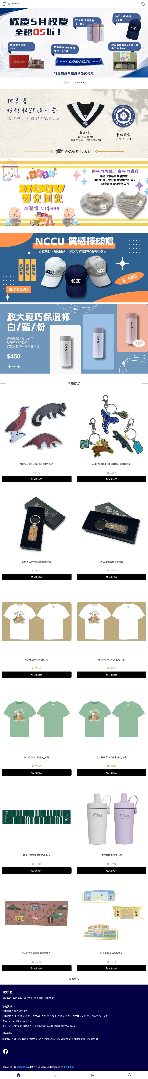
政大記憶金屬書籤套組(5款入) (36, 953)
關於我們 (6, 998)
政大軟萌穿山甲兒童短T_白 (111, 659)
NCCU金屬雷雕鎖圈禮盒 (111, 561)
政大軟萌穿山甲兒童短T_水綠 (111, 757)
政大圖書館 (62, 1039)
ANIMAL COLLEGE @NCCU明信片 (36, 463)
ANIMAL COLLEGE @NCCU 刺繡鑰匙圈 (111, 463)
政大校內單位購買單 (27, 1039)
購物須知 (28, 998)
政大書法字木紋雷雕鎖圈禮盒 (36, 561)
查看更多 (74, 979)
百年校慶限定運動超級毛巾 (36, 855)
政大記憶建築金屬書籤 (111, 953)
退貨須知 (38, 998)
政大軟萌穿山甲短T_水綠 (36, 757)
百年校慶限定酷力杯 (111, 855)
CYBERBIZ (69, 1066)
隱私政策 (49, 998)
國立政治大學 (9, 1039)
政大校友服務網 (47, 1039)
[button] (64, 82)
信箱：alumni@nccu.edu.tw (16, 1021)
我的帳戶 (17, 998)
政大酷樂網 (92, 1039)
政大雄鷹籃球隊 (77, 1039)
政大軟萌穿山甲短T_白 (36, 659)
